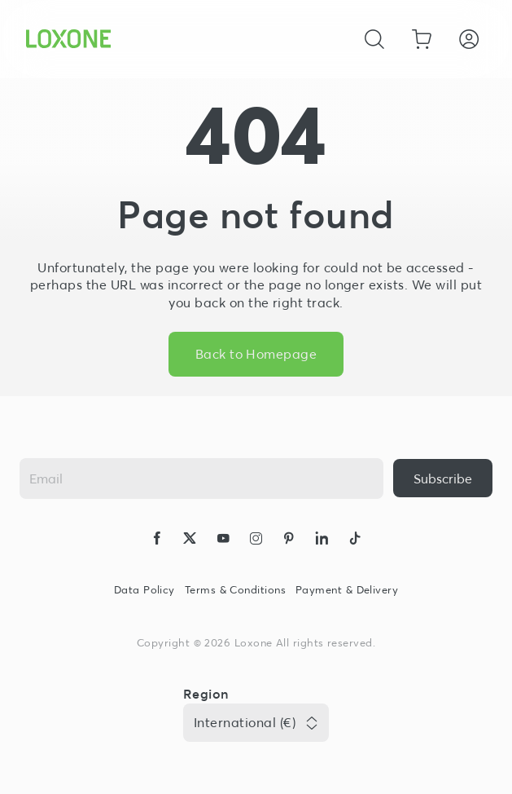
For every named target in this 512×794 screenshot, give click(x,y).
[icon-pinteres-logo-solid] (288, 540)
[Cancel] (374, 39)
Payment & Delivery (346, 590)
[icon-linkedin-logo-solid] (321, 540)
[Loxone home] (68, 39)
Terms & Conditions (235, 590)
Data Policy (144, 590)
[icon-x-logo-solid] (189, 540)
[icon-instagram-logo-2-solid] (255, 540)
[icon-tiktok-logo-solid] (354, 540)
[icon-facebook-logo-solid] (157, 540)
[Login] (469, 39)
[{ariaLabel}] (442, 478)
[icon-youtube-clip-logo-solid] (223, 540)
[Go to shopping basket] (422, 39)
